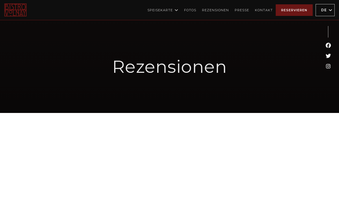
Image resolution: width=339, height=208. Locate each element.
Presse (242, 10)
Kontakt (264, 10)
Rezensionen (215, 10)
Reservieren (294, 10)
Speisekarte (162, 10)
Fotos (190, 10)
